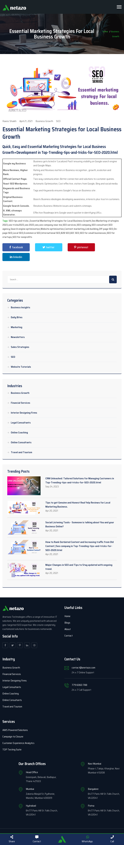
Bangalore (93, 789)
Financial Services (20, 403)
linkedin (15, 257)
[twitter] (12, 645)
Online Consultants (21, 442)
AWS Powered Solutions (15, 730)
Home (67, 616)
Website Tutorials (21, 367)
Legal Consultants (21, 422)
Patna (91, 806)
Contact (68, 636)
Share (12, 839)
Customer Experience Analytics (18, 743)
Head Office (32, 772)
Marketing (16, 327)
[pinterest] (20, 645)
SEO (13, 357)
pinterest (80, 247)
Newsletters (18, 337)
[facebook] (5, 645)
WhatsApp (87, 839)
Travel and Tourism (21, 452)
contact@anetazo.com (83, 668)
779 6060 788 (79, 685)
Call (112, 839)
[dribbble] (34, 645)
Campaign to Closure (12, 737)
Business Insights (20, 307)
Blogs (67, 623)
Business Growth (20, 393)
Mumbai (30, 789)
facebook (15, 247)
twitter (48, 247)
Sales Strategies (20, 347)
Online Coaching (19, 432)
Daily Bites (16, 317)
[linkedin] (27, 645)
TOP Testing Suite (11, 749)
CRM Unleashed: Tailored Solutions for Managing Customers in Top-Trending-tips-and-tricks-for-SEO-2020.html (79, 480)
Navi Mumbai (94, 764)
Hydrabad (31, 806)
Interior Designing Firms (24, 412)
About (67, 629)
